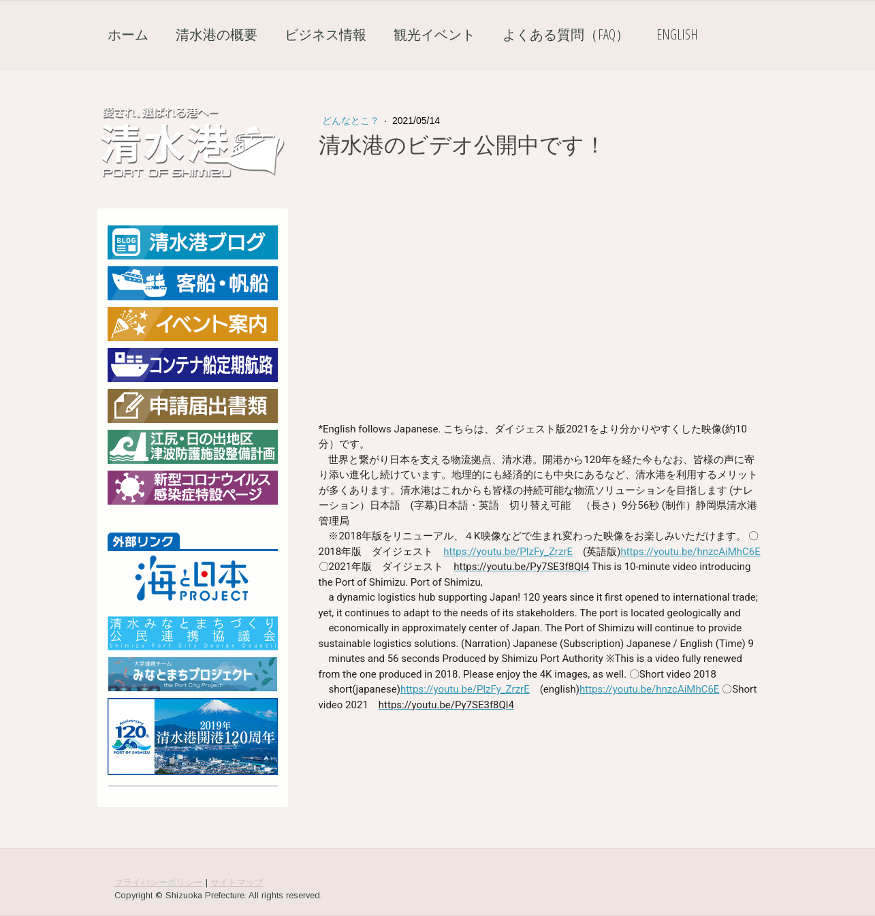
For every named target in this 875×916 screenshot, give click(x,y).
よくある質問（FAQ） (566, 34)
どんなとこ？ (352, 120)
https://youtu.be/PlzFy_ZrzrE (508, 552)
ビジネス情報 (325, 34)
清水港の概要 (216, 34)
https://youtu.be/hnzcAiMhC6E (690, 552)
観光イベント (434, 34)
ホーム (128, 34)
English (677, 34)
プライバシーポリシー (158, 882)
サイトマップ (237, 882)
